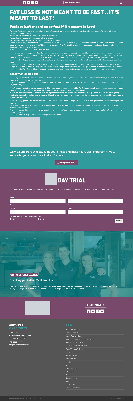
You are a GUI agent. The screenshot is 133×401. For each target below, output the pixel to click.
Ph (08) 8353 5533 (72, 3)
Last (69, 204)
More (68, 365)
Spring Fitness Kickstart (74, 336)
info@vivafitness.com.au (19, 345)
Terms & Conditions (73, 388)
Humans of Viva (71, 378)
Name (12, 198)
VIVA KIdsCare (71, 359)
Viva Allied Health (72, 368)
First (11, 204)
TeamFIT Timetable (72, 333)
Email (71, 208)
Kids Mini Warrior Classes (74, 342)
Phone (12, 208)
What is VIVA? (71, 384)
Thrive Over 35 (71, 352)
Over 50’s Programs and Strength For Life (80, 339)
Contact (69, 362)
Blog (67, 375)
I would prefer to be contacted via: (25, 217)
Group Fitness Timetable (74, 329)
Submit (119, 221)
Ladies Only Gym (72, 355)
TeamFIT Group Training (74, 349)
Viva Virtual (70, 372)
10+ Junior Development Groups (77, 346)
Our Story (69, 381)
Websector (120, 398)
